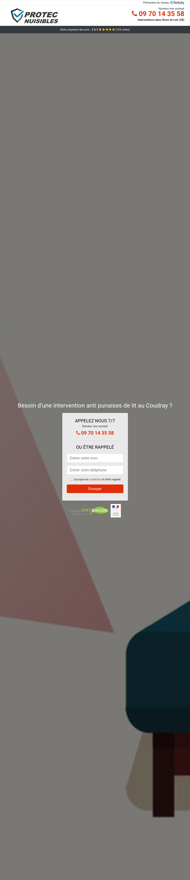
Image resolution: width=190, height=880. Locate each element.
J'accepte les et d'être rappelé (96, 479)
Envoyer (95, 489)
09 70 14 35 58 (158, 14)
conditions (95, 479)
